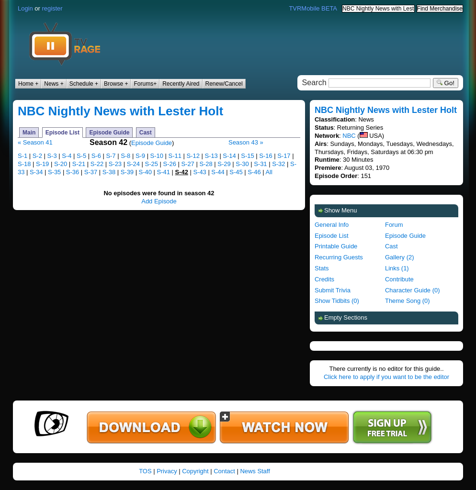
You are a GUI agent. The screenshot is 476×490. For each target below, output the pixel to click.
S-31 (260, 163)
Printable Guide (336, 246)
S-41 (163, 172)
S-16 (265, 155)
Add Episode (158, 201)
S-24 (133, 163)
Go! (445, 83)
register (52, 8)
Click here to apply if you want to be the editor (386, 376)
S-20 (60, 163)
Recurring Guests (339, 257)
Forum (394, 224)
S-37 (90, 172)
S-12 (192, 155)
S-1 (22, 155)
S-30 (242, 163)
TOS (145, 471)
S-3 (52, 155)
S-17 (283, 155)
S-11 (175, 155)
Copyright (195, 471)
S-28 (205, 163)
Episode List (62, 132)
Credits (324, 279)
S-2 (37, 155)
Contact (224, 471)
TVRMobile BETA (313, 8)
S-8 (125, 155)
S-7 (110, 155)
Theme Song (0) (407, 300)
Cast (145, 132)
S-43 (199, 172)
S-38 (108, 172)
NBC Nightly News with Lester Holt (120, 111)
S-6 (96, 155)
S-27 (187, 163)
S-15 (247, 155)
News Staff (255, 471)
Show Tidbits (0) (337, 300)
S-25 (151, 163)
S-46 (254, 172)
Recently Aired (180, 83)
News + (53, 83)
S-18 (24, 163)
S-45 (235, 172)
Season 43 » (245, 142)
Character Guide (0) (412, 290)
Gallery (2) (399, 257)
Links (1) (397, 268)
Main (29, 132)
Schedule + (83, 83)
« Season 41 (35, 142)
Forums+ (145, 83)
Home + (28, 83)
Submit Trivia (333, 290)
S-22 (97, 163)
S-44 (217, 172)
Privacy (167, 471)
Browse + (116, 83)
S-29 (223, 163)
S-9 (140, 155)
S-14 (229, 155)
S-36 (72, 172)
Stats (322, 268)
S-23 (115, 163)
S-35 (54, 172)
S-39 (127, 172)
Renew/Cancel (224, 83)
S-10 (156, 155)
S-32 (278, 163)
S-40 (145, 172)
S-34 (36, 172)
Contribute (399, 279)
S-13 (210, 155)
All (268, 172)
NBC (348, 135)
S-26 (169, 163)
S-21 (78, 163)
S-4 (66, 155)
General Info (332, 224)
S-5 (81, 155)
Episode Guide (109, 132)
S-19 (42, 163)
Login (25, 8)
